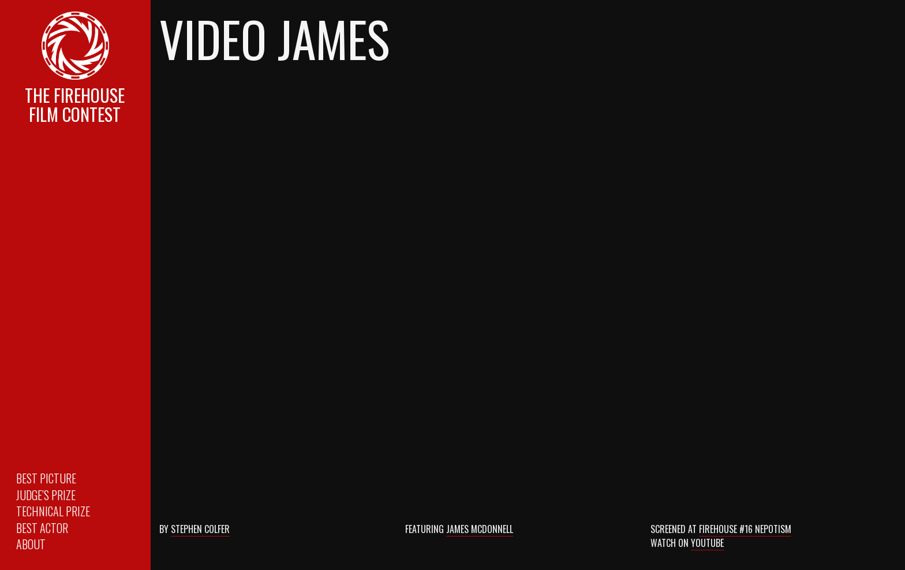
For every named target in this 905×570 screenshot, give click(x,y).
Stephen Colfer (200, 529)
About (31, 544)
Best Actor (42, 528)
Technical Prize (53, 511)
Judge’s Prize (46, 495)
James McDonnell (479, 529)
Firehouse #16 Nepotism (745, 529)
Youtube (707, 543)
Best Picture (46, 478)
